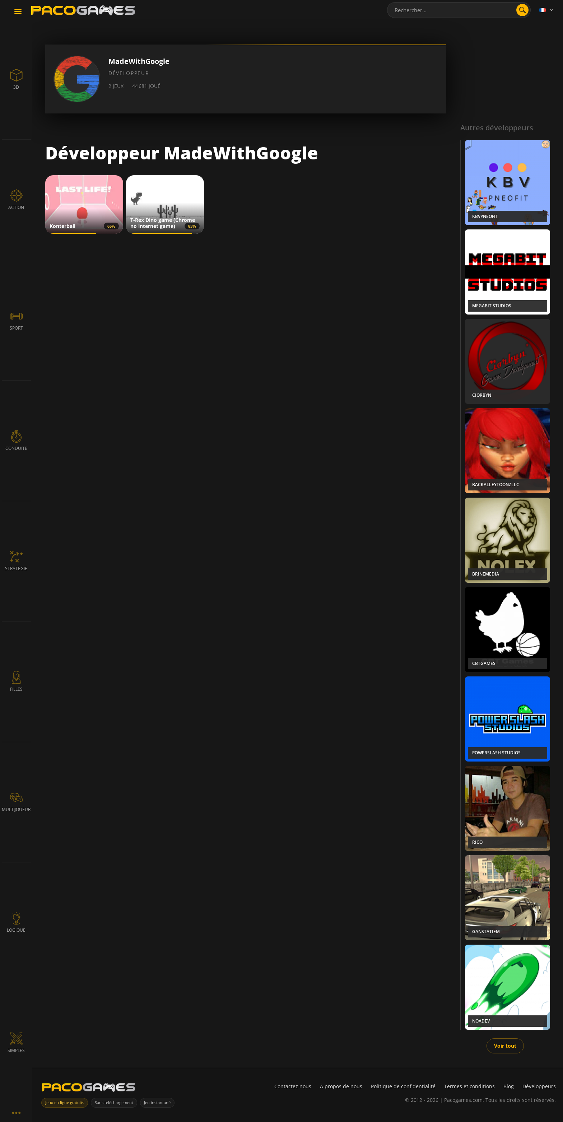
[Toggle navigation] (18, 12)
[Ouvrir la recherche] (522, 10)
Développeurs (539, 1086)
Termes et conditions (469, 1086)
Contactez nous (292, 1086)
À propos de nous (341, 1086)
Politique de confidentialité (403, 1086)
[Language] (547, 10)
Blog (508, 1086)
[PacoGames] (88, 1089)
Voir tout (505, 1045)
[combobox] (459, 10)
